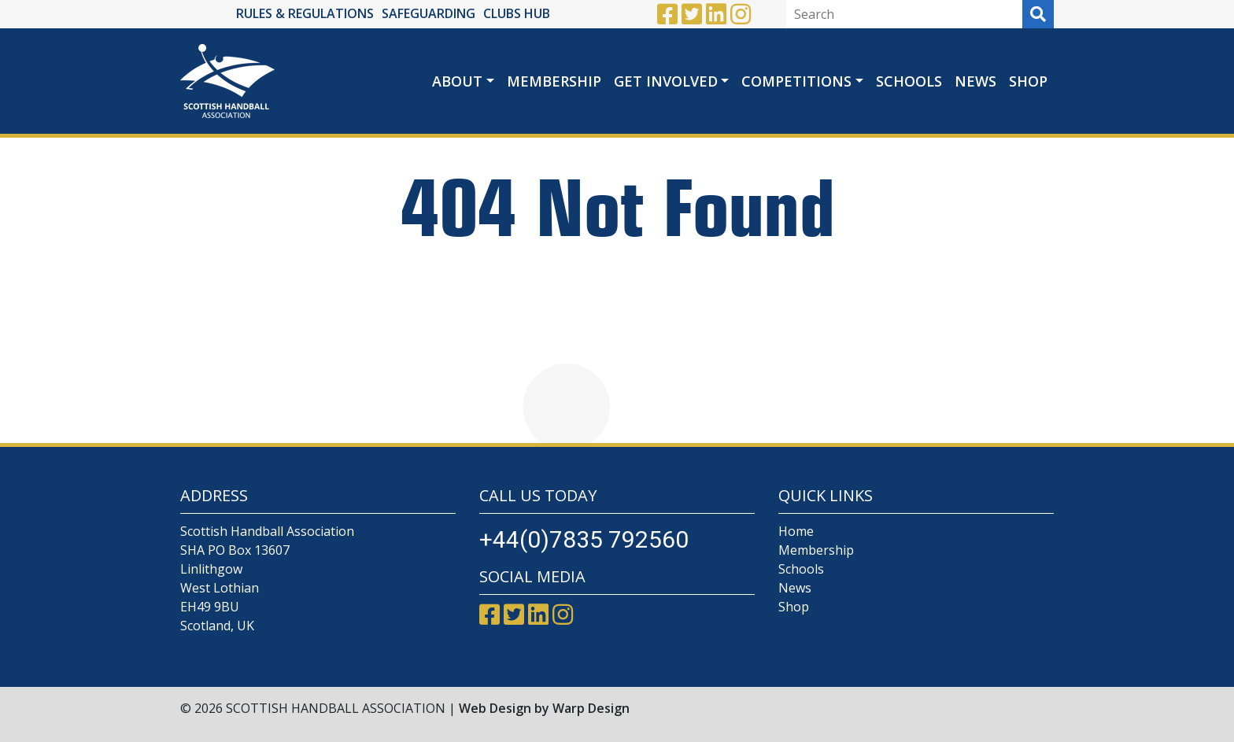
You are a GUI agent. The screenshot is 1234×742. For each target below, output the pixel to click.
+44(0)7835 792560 (584, 539)
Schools (909, 81)
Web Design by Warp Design (544, 708)
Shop (1028, 81)
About (457, 81)
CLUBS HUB (516, 13)
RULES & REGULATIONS (305, 13)
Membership (554, 81)
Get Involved (666, 81)
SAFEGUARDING (428, 13)
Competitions (796, 81)
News (975, 81)
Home (796, 531)
